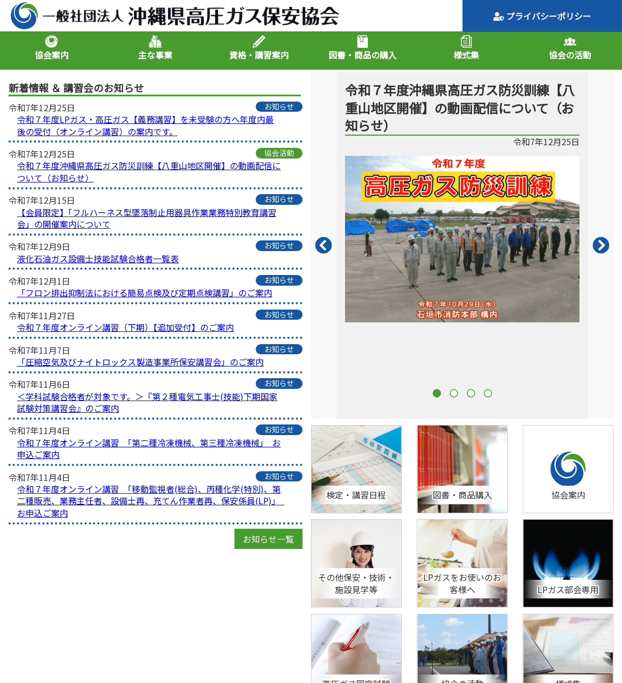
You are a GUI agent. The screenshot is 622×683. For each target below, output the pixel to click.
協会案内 (52, 54)
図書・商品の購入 (363, 54)
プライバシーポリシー (542, 16)
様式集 (466, 54)
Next (600, 245)
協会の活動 (570, 54)
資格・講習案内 (259, 54)
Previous (324, 245)
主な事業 (155, 54)
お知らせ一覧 (268, 538)
